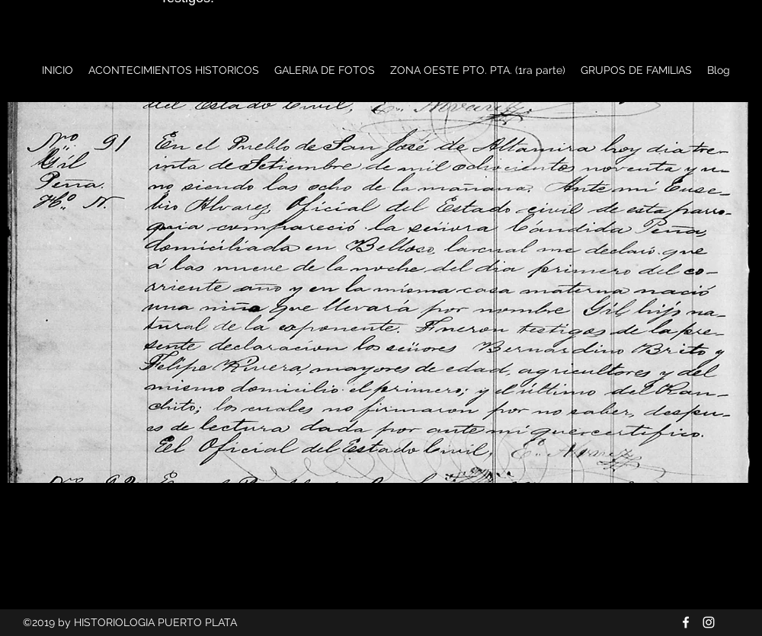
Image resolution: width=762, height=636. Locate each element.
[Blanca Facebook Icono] (685, 622)
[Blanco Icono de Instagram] (708, 622)
